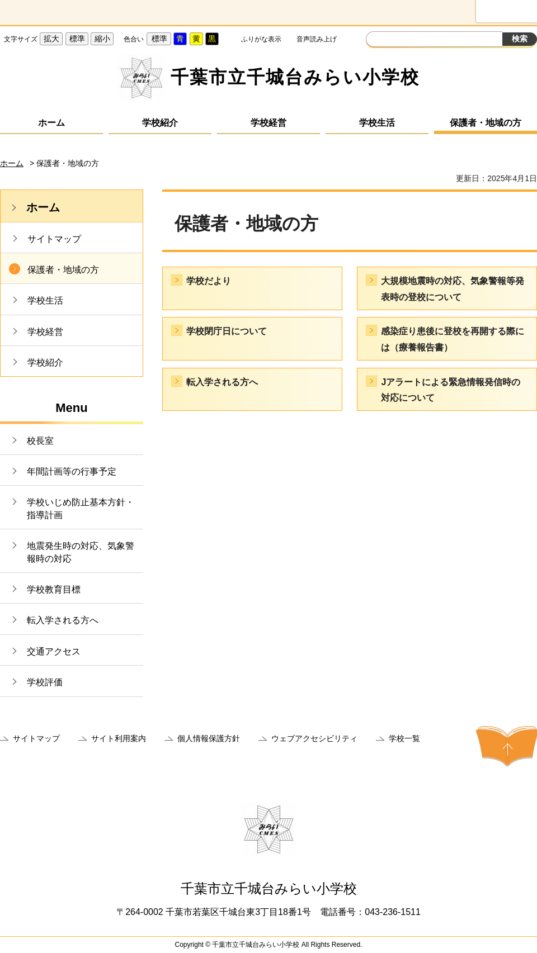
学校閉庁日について (226, 331)
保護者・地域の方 (485, 122)
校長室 (40, 440)
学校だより (208, 281)
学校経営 (268, 122)
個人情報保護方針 (208, 738)
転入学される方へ (62, 620)
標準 (77, 38)
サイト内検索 (375, 40)
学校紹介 (160, 122)
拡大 (51, 38)
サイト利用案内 (118, 738)
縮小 (102, 38)
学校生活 (377, 122)
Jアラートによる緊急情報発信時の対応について (450, 390)
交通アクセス (54, 651)
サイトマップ (54, 239)
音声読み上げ (316, 39)
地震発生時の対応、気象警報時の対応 (80, 552)
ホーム (51, 122)
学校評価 (45, 682)
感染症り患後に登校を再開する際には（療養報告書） (452, 339)
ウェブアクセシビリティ (314, 738)
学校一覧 (404, 738)
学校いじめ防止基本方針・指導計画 (80, 508)
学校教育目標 (54, 589)
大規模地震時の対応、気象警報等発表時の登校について (452, 289)
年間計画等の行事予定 (71, 471)
